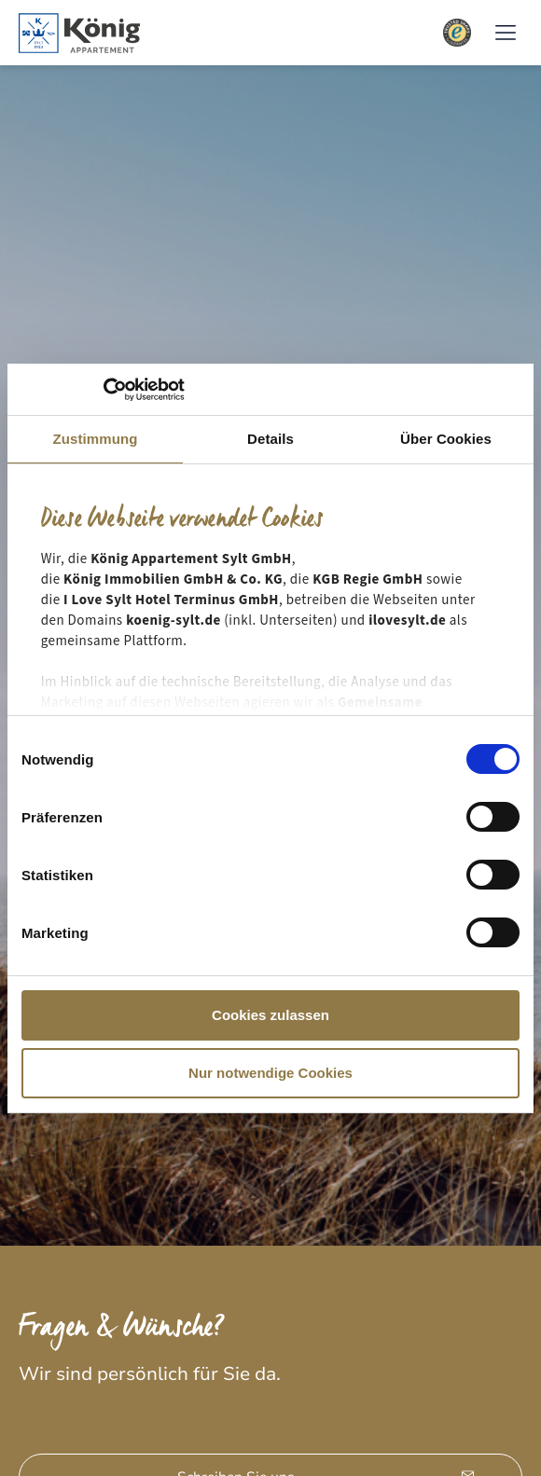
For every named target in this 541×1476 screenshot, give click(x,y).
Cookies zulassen (270, 1015)
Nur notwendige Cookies (270, 1073)
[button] (506, 33)
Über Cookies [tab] (446, 439)
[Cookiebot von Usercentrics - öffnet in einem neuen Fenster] (103, 390)
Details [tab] (270, 439)
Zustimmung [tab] (95, 439)
